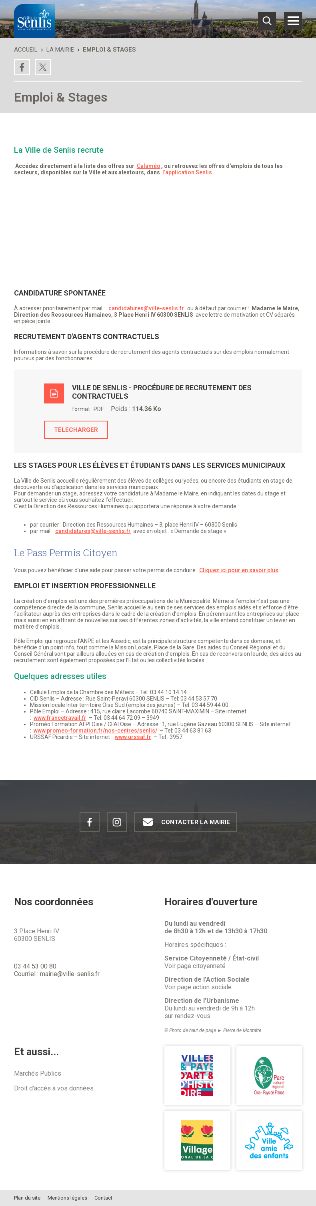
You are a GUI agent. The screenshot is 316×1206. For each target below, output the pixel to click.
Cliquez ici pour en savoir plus (238, 570)
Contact (103, 1198)
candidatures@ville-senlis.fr (146, 308)
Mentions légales (67, 1198)
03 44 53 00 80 (35, 966)
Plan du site (27, 1198)
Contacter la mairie (184, 822)
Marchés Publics (37, 1073)
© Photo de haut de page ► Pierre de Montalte (212, 1030)
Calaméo (148, 166)
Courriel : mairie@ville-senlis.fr (57, 974)
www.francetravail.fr (60, 718)
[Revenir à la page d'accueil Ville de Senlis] (34, 21)
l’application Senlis (187, 172)
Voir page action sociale (198, 987)
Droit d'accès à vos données (54, 1088)
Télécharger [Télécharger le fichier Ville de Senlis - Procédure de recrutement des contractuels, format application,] (76, 429)
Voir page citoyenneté (195, 966)
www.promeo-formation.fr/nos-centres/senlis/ (95, 730)
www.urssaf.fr (133, 737)
